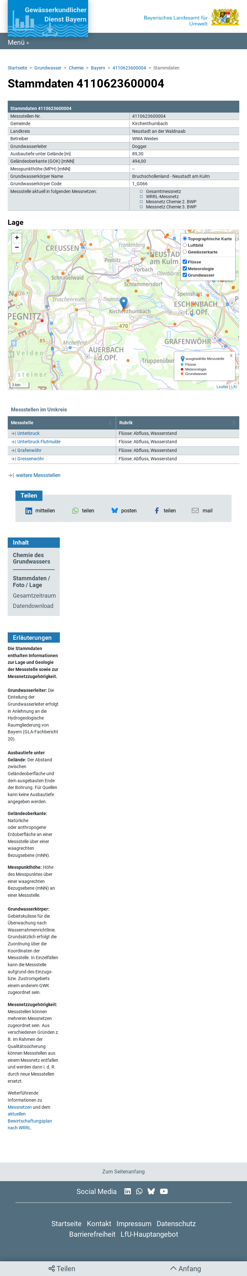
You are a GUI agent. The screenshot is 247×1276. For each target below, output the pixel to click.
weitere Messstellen (38, 475)
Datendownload (33, 606)
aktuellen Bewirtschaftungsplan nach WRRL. (30, 1121)
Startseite (17, 67)
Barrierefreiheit (92, 1234)
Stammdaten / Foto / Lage (31, 581)
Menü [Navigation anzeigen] (17, 42)
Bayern (98, 67)
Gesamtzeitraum (34, 595)
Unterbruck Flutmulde (38, 441)
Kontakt (99, 1223)
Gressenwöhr (30, 458)
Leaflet (222, 387)
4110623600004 (129, 67)
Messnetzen (20, 1107)
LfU (234, 387)
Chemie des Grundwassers (31, 558)
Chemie (76, 67)
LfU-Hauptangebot (149, 1234)
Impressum (133, 1223)
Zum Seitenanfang (123, 1172)
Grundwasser (47, 67)
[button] (124, 303)
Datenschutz (176, 1223)
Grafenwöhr (29, 450)
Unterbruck (28, 433)
